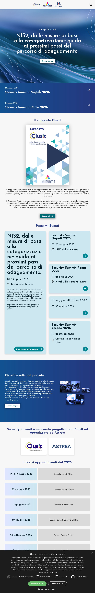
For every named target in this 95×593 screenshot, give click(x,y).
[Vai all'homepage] (47, 4)
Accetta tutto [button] (37, 584)
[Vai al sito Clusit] (36, 4)
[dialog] (47, 571)
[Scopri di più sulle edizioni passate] (29, 406)
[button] (47, 589)
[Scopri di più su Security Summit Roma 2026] (85, 288)
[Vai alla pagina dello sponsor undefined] (34, 446)
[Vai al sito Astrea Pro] (58, 4)
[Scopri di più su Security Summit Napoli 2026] (85, 255)
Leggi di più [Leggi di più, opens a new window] (53, 572)
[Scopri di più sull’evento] (47, 61)
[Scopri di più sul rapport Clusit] (47, 215)
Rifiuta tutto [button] (57, 584)
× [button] (92, 553)
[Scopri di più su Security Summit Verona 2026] (85, 349)
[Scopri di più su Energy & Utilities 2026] (85, 313)
